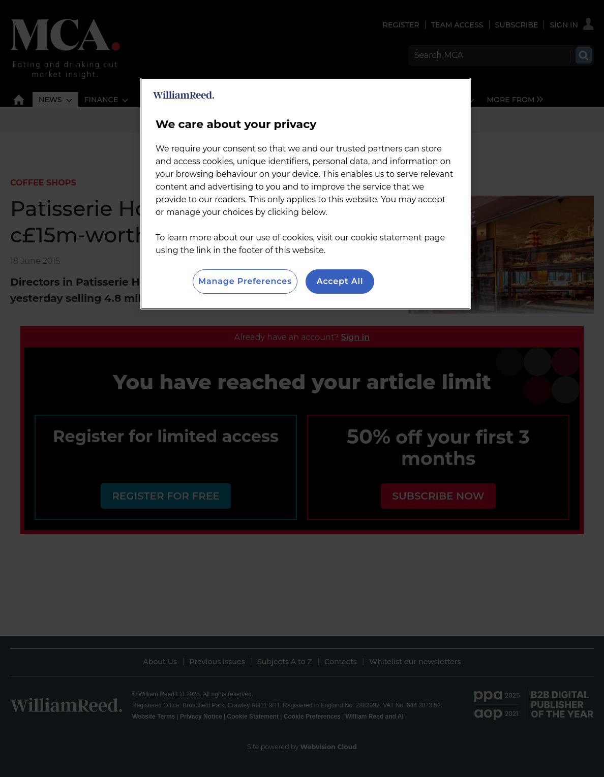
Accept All (340, 281)
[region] (305, 193)
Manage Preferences (245, 281)
